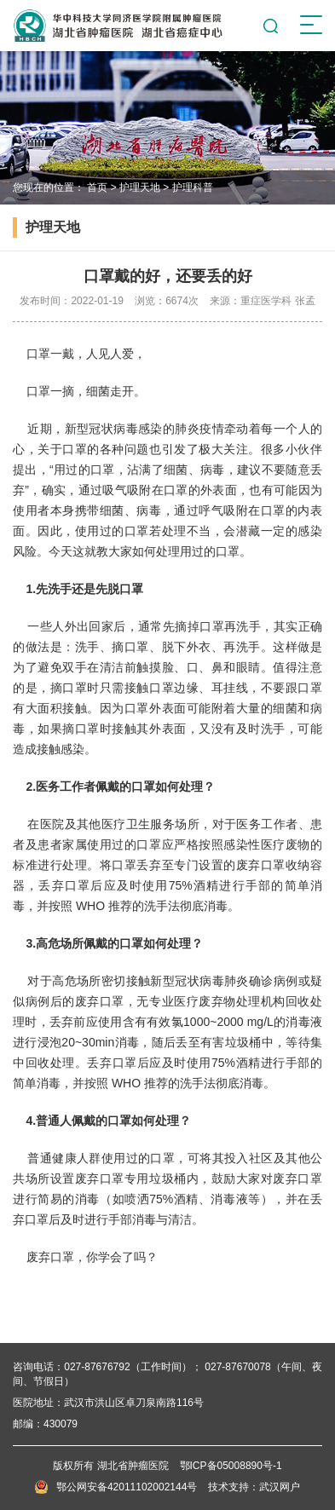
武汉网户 (279, 1487)
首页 (97, 187)
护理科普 (192, 187)
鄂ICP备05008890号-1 (231, 1466)
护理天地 (139, 187)
